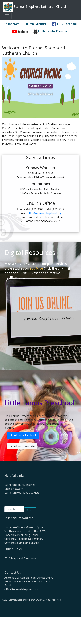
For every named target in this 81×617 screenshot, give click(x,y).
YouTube (36, 268)
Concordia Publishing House (21, 535)
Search (30, 510)
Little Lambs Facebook (23, 435)
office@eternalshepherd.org (44, 213)
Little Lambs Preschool (51, 31)
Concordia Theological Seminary (23, 539)
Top (77, 451)
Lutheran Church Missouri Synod (24, 527)
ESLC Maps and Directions (20, 558)
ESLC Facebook (64, 24)
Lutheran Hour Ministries (19, 485)
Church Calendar (35, 24)
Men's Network (13, 488)
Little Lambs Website (22, 446)
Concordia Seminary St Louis (21, 542)
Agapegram (11, 24)
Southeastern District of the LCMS (25, 531)
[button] (8, 87)
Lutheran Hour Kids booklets (21, 492)
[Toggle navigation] (7, 16)
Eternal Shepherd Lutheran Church (35, 7)
